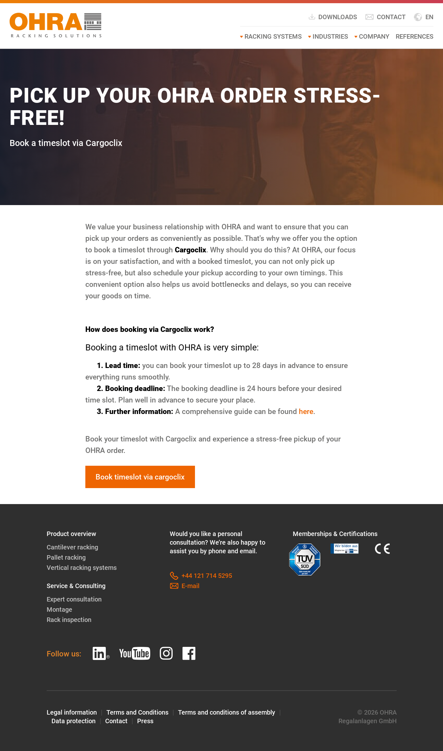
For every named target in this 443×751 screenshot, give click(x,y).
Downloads (332, 17)
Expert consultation (74, 599)
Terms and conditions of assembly (226, 712)
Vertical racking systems (82, 567)
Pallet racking (66, 557)
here (306, 411)
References (414, 36)
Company (374, 36)
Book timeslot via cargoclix (140, 477)
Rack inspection (69, 620)
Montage (59, 609)
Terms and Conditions (137, 712)
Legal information (72, 712)
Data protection (73, 721)
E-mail (184, 586)
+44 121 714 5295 (201, 575)
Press (145, 721)
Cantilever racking (72, 547)
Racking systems (273, 36)
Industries (330, 36)
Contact (385, 17)
